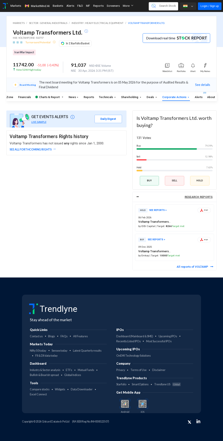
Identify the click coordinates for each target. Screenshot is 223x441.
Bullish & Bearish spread (44, 375)
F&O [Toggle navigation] (80, 5)
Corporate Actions (174, 97)
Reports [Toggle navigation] (98, 5)
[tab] (174, 197)
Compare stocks (39, 389)
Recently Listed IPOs (128, 341)
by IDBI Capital (147, 226)
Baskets (58, 5)
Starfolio (121, 384)
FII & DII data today (46, 355)
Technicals (106, 97)
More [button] (128, 5)
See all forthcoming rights (31, 149)
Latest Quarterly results (87, 350)
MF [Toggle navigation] (88, 5)
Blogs (51, 336)
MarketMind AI (37, 5)
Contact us (36, 336)
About (211, 97)
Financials (24, 97)
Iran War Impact (24, 52)
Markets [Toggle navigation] (15, 5)
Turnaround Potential (38, 42)
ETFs (69, 370)
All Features (80, 336)
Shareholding (130, 97)
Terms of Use (138, 370)
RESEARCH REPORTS (199, 197)
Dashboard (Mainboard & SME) (134, 336)
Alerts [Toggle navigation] (70, 5)
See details (202, 85)
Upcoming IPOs (168, 336)
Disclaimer (159, 370)
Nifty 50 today (38, 350)
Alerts (199, 96)
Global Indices (72, 375)
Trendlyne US (167, 384)
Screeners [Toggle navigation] (113, 5)
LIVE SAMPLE (38, 122)
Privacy (120, 370)
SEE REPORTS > (158, 210)
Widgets (60, 389)
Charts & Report (47, 97)
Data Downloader (82, 389)
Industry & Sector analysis (45, 370)
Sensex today (59, 350)
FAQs (64, 336)
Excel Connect (38, 394)
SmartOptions (140, 384)
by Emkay (144, 255)
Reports (89, 97)
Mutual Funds (86, 370)
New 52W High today (28, 69)
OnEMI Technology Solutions (133, 355)
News (72, 97)
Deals (151, 97)
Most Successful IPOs (159, 341)
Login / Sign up (210, 6)
